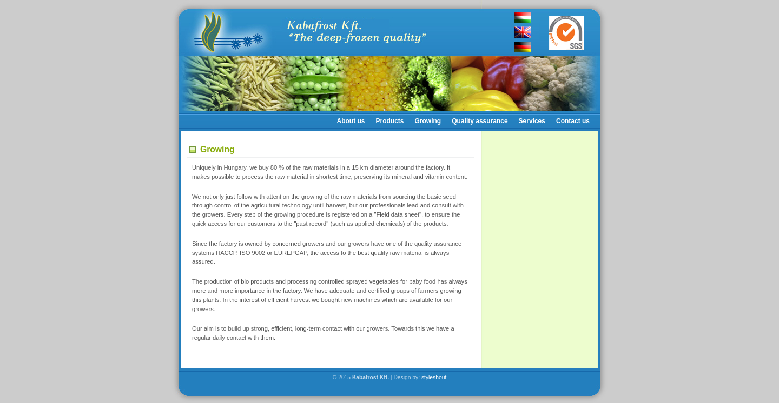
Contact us (573, 121)
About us (351, 121)
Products (390, 121)
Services (532, 121)
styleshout (433, 377)
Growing (428, 121)
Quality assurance (479, 121)
